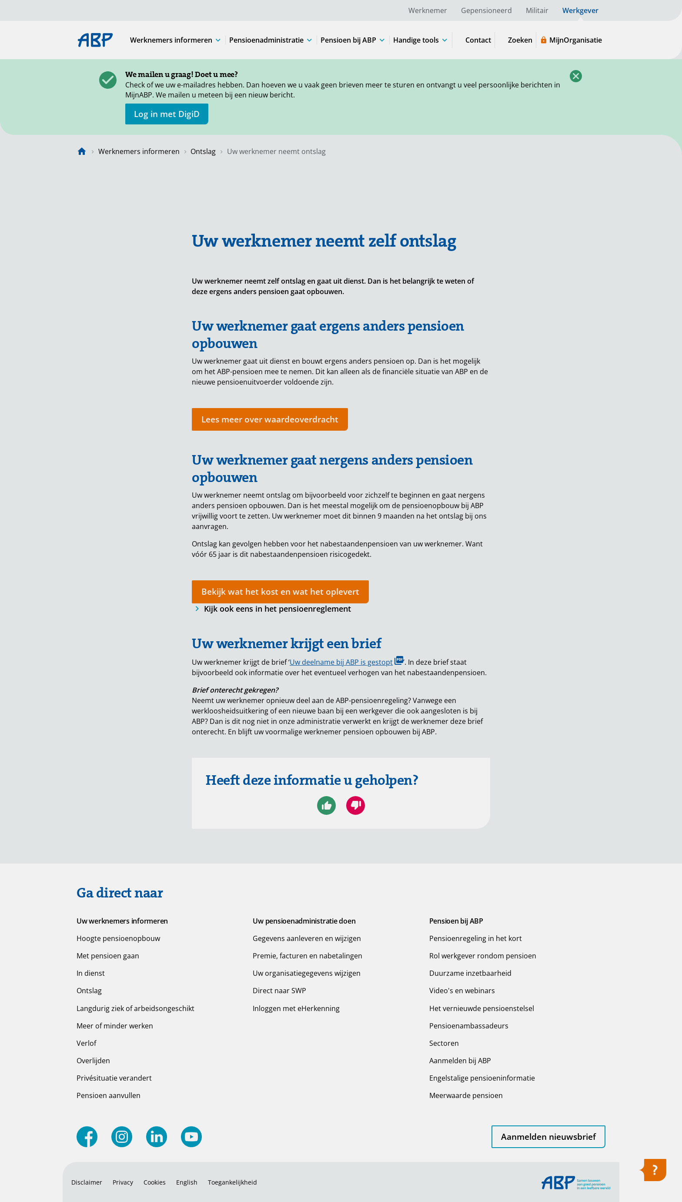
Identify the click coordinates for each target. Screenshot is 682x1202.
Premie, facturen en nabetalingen (307, 956)
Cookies (155, 1182)
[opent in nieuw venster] (166, 114)
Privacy (123, 1182)
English (186, 1182)
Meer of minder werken (115, 1026)
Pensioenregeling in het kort (475, 938)
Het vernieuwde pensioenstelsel (481, 1008)
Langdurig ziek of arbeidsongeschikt (135, 1008)
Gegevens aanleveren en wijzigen (307, 938)
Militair (537, 10)
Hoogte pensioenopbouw (118, 938)
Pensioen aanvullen (108, 1095)
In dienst (91, 973)
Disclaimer (86, 1182)
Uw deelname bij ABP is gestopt (346, 661)
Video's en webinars (462, 990)
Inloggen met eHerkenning (296, 1008)
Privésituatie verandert (114, 1078)
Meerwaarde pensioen (466, 1095)
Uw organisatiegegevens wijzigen (307, 973)
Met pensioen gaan (108, 956)
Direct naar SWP (279, 990)
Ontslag (203, 151)
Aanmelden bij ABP (460, 1060)
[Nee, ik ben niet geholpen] (355, 805)
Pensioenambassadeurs (468, 1026)
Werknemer (427, 10)
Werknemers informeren (139, 151)
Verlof (86, 1043)
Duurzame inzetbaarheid (470, 973)
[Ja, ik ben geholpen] (326, 805)
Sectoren (444, 1043)
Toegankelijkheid (232, 1182)
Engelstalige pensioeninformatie (482, 1078)
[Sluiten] (576, 76)
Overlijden (93, 1060)
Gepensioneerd (486, 10)
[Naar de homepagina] (82, 151)
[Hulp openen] (652, 1173)
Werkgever (580, 10)
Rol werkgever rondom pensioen (482, 956)
